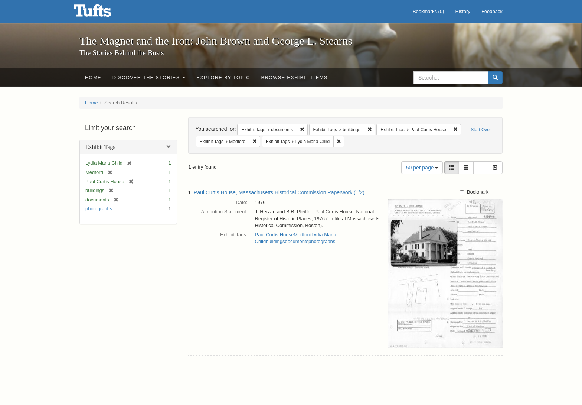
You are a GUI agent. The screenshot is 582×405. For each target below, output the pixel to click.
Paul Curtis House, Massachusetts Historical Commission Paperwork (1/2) (279, 192)
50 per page (422, 168)
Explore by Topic (223, 77)
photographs (98, 208)
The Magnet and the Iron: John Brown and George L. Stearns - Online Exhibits (102, 13)
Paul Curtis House (274, 234)
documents (296, 241)
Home (93, 77)
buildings (275, 241)
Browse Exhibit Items (294, 77)
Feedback (492, 11)
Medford (302, 234)
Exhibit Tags (100, 147)
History (462, 11)
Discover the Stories (149, 77)
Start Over (481, 129)
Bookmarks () (428, 11)
